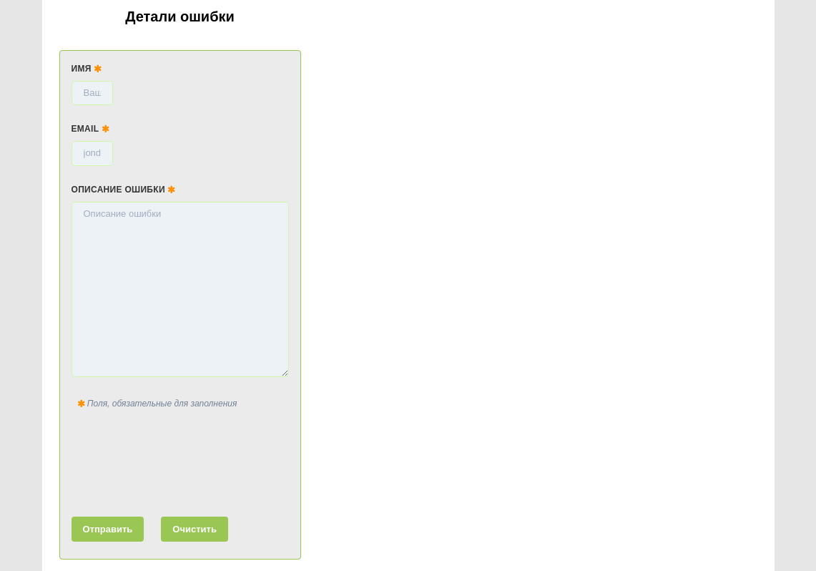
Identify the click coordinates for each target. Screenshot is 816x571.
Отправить (108, 529)
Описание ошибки (124, 190)
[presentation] (180, 460)
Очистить (194, 529)
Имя (87, 69)
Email (91, 129)
